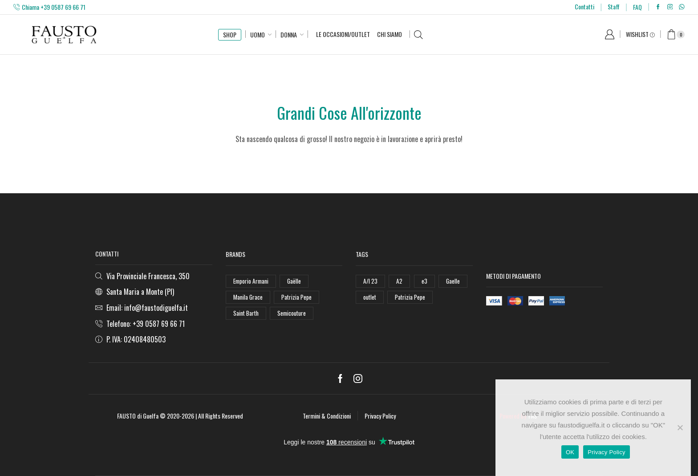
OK (570, 452)
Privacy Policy (380, 415)
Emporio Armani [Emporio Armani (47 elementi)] (251, 281)
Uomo (257, 34)
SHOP (229, 34)
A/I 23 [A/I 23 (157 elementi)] (370, 281)
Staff (614, 6)
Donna (288, 34)
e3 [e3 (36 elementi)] (424, 281)
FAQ (637, 7)
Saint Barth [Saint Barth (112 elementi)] (246, 314)
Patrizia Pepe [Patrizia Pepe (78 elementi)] (411, 297)
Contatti (584, 6)
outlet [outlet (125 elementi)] (370, 297)
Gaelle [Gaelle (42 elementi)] (453, 281)
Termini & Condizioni (327, 415)
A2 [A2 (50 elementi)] (400, 281)
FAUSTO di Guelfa (137, 415)
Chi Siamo (389, 34)
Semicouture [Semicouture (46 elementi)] (293, 314)
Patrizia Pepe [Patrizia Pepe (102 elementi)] (297, 297)
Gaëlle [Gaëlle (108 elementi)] (296, 281)
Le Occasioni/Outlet (343, 34)
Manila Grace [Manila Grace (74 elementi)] (248, 297)
